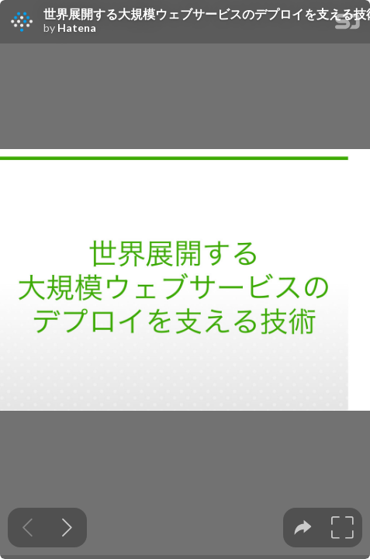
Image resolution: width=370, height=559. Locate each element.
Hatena (76, 28)
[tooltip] (302, 527)
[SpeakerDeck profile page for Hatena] (22, 22)
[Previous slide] (27, 527)
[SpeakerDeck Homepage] (347, 24)
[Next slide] (67, 527)
